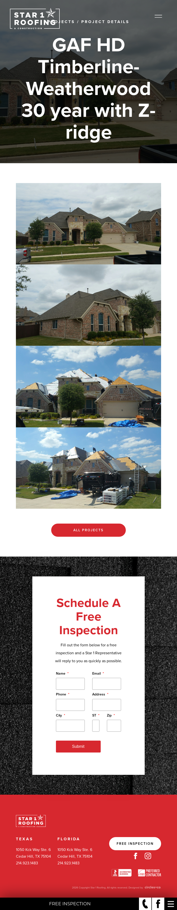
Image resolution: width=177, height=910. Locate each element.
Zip (111, 715)
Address (100, 694)
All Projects (88, 530)
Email (98, 673)
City (60, 715)
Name (62, 673)
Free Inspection (135, 844)
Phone (62, 694)
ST (95, 715)
